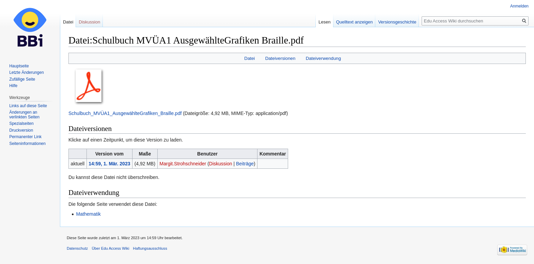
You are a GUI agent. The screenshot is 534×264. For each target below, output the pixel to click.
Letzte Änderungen (26, 72)
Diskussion (220, 163)
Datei (249, 58)
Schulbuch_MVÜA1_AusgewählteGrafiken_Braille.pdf (125, 113)
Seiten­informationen (27, 143)
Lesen (324, 21)
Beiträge (245, 163)
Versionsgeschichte (397, 21)
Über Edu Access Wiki (110, 248)
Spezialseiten (21, 123)
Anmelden (519, 6)
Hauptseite (19, 66)
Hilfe (13, 85)
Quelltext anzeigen (354, 21)
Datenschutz (77, 248)
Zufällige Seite (22, 79)
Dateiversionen (280, 58)
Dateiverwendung (323, 58)
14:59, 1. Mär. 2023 (109, 163)
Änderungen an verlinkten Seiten (24, 114)
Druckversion (21, 130)
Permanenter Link (25, 136)
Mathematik (88, 214)
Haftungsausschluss (150, 248)
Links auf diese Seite (28, 105)
